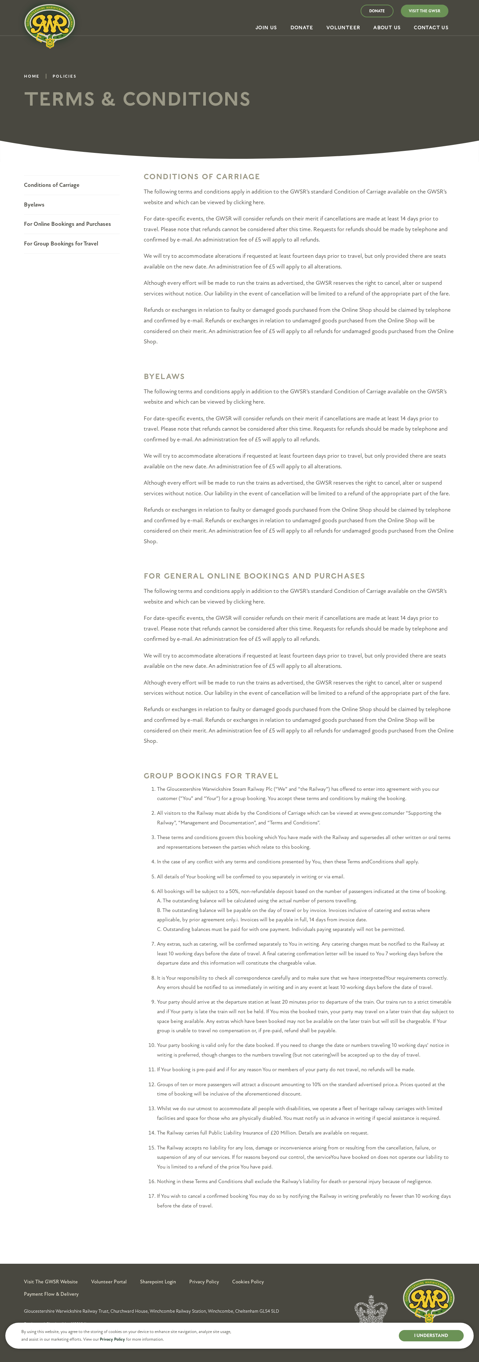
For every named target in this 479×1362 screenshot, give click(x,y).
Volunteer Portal (109, 1282)
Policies (64, 77)
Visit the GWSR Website (51, 1282)
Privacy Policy (112, 1339)
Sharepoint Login (158, 1282)
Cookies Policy (248, 1282)
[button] (266, 28)
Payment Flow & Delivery (51, 1294)
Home (32, 77)
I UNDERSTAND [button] (431, 1335)
